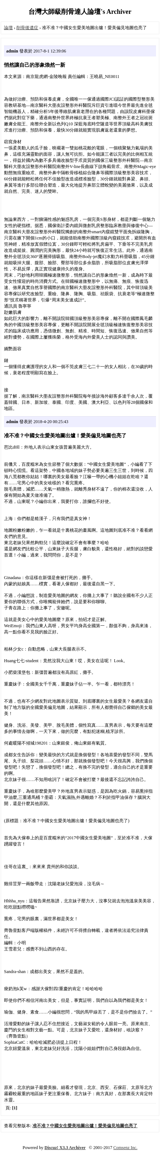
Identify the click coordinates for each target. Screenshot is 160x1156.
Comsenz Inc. (125, 1147)
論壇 (8, 27)
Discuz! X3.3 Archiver (65, 1147)
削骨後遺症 (27, 27)
